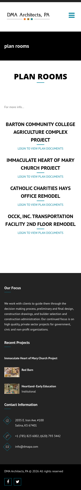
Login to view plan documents (40, 148)
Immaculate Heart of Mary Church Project (30, 358)
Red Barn (27, 370)
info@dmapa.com (26, 447)
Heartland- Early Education (39, 386)
